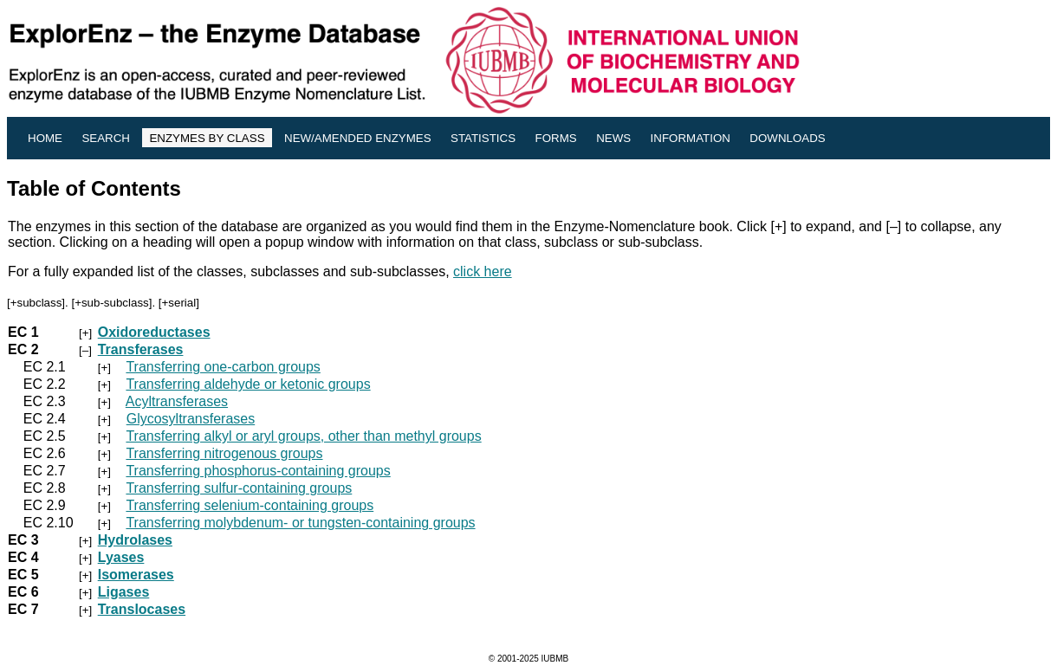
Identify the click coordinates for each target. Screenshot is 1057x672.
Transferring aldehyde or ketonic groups (248, 384)
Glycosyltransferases (191, 418)
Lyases (121, 557)
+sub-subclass (112, 302)
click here (482, 271)
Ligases (124, 592)
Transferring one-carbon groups (223, 366)
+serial (179, 302)
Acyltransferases (177, 401)
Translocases (141, 609)
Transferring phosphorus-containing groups (258, 470)
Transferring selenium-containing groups (249, 505)
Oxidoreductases (154, 332)
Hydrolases (135, 540)
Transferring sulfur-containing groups (239, 488)
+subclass (36, 302)
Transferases (141, 349)
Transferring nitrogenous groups (224, 453)
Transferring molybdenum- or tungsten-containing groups (300, 522)
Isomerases (136, 574)
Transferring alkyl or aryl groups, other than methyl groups (303, 436)
